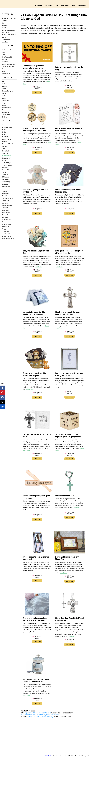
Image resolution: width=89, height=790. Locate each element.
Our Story (48, 5)
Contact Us (81, 5)
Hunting (4, 191)
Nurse (4, 105)
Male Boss (5, 42)
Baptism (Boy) (6, 155)
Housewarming (6, 189)
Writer (4, 110)
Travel (4, 222)
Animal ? (4, 125)
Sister (4, 71)
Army (3, 81)
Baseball (4, 134)
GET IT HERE (37, 92)
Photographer (6, 107)
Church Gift (5, 153)
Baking (4, 129)
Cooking (4, 146)
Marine (4, 98)
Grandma (5, 62)
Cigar (3, 148)
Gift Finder (38, 5)
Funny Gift (5, 167)
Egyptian (4, 160)
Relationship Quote (61, 5)
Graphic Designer (7, 91)
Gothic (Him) (6, 182)
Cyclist (4, 132)
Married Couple (7, 205)
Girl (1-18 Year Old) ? (8, 64)
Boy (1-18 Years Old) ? (9, 30)
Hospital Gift (6, 186)
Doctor (4, 88)
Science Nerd (6, 215)
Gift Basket (5, 177)
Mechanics (5, 100)
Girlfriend (5, 59)
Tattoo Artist (6, 114)
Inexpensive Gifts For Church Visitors (37, 713)
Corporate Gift (6, 158)
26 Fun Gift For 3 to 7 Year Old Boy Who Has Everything (41, 715)
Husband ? (5, 20)
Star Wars (5, 217)
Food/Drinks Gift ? (7, 165)
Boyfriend (5, 25)
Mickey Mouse (6, 236)
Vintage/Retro (6, 224)
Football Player (6, 163)
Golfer (4, 93)
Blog (73, 5)
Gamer (4, 96)
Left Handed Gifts (7, 198)
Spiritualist (5, 112)
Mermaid (5, 208)
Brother (4, 37)
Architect (5, 86)
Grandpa (4, 28)
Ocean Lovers (6, 210)
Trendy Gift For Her (8, 66)
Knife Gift (5, 196)
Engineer (4, 117)
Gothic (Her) (6, 179)
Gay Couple (5, 32)
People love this (37, 87)
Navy (3, 103)
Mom (3, 54)
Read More (38, 267)
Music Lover (6, 234)
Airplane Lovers (7, 127)
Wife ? (4, 52)
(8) (47, 756)
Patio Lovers (6, 212)
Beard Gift (5, 137)
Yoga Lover (5, 231)
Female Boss (6, 73)
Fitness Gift (5, 170)
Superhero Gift (6, 219)
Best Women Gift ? (7, 57)
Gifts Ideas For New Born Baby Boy (40, 717)
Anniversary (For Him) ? (9, 18)
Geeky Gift (5, 184)
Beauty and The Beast (8, 144)
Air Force (5, 84)
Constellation (6, 151)
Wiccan (4, 229)
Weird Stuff (5, 226)
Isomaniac (5, 193)
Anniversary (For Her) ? (9, 50)
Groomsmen (6, 39)
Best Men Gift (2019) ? (9, 35)
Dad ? (3, 23)
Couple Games (6, 139)
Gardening (5, 174)
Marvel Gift (5, 200)
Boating (4, 141)
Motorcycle (5, 203)
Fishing (4, 172)
